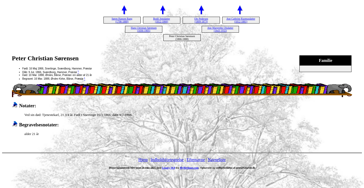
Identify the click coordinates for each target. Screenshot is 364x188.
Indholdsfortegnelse (167, 159)
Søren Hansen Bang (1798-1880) (122, 20)
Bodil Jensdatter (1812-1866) (161, 20)
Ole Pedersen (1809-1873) (201, 20)
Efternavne (196, 159)
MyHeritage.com (189, 167)
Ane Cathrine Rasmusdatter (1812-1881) (240, 20)
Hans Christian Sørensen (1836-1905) (144, 29)
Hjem (143, 159)
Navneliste (217, 159)
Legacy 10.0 (168, 167)
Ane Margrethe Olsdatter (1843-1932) (220, 29)
